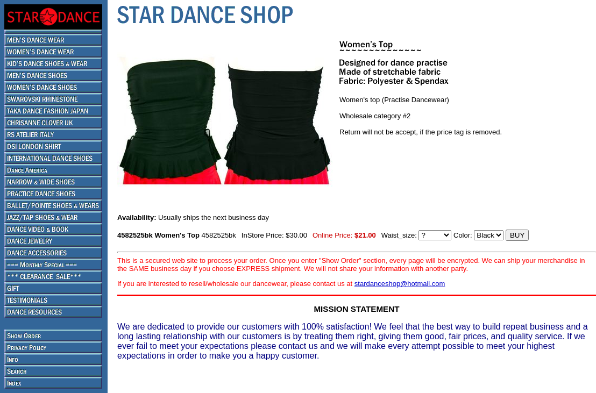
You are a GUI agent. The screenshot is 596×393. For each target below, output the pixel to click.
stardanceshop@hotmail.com (399, 284)
